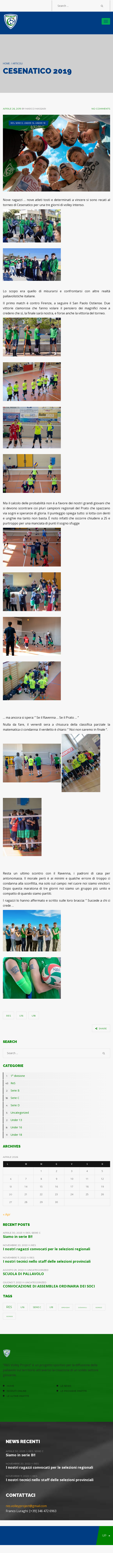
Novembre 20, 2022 (15, 1245)
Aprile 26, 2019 (12, 108)
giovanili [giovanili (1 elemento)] (82, 1307)
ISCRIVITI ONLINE (16, 1390)
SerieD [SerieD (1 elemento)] (98, 1307)
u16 (21, 1015)
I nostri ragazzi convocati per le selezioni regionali (46, 1249)
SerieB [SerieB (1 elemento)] (9, 1316)
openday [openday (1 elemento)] (65, 1307)
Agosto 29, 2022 (13, 1269)
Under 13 (12, 1120)
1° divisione (14, 1075)
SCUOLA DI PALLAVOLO (23, 1273)
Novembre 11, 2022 (15, 1257)
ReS (12, 123)
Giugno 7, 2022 (12, 1282)
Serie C (11, 1097)
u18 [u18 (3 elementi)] (51, 1307)
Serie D (19, 123)
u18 (34, 1015)
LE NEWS (65, 1385)
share (101, 1028)
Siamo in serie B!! (17, 1236)
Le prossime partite (73, 1390)
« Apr (6, 1214)
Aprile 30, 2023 (13, 1232)
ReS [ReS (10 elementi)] (9, 1307)
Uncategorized (16, 1112)
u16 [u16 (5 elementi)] (22, 1307)
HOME (10, 1385)
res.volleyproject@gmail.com (26, 1506)
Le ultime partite (18, 1395)
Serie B (11, 1090)
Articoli (18, 63)
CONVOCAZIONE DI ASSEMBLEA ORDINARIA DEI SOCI (49, 1286)
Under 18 (40, 123)
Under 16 (29, 123)
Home (6, 63)
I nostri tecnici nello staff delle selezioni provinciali (47, 1261)
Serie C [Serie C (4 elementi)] (37, 1307)
